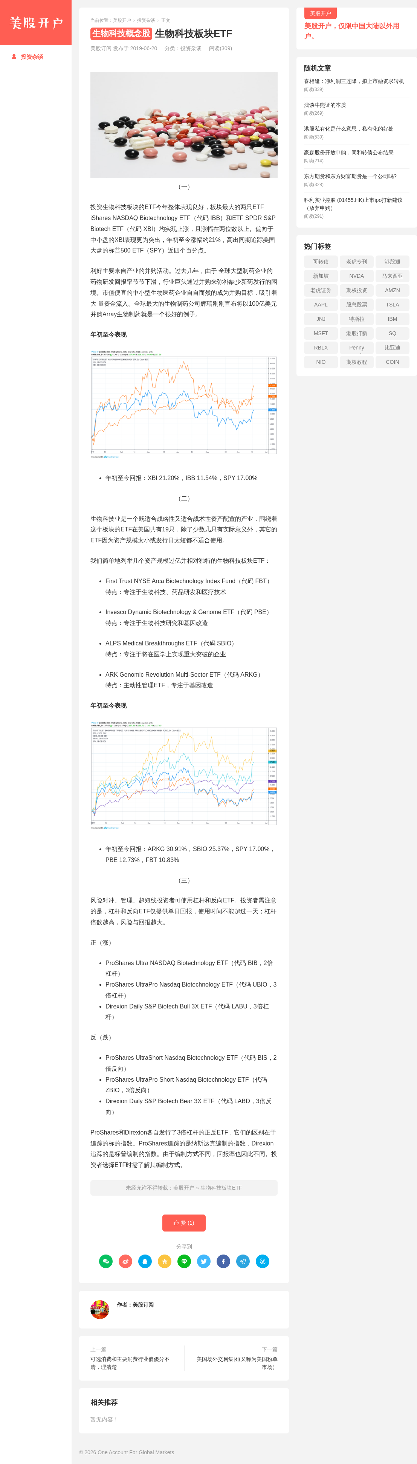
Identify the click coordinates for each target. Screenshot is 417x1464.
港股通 (392, 262)
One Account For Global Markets (136, 1452)
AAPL (321, 305)
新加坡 (321, 276)
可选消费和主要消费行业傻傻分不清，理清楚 (130, 1363)
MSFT (321, 333)
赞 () (184, 1223)
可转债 (321, 262)
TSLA (392, 305)
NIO (321, 362)
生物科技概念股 (121, 33)
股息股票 (356, 305)
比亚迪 (392, 348)
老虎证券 (320, 290)
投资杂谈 (27, 57)
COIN (392, 362)
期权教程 (356, 362)
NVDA (357, 276)
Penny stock (356, 349)
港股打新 (356, 333)
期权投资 (356, 290)
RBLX (321, 348)
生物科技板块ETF (221, 1188)
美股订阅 (143, 1305)
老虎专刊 (356, 262)
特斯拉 (357, 319)
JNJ (320, 319)
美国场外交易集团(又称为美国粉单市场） (237, 1363)
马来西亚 (392, 276)
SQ (392, 333)
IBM (392, 319)
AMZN (392, 290)
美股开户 (36, 22)
